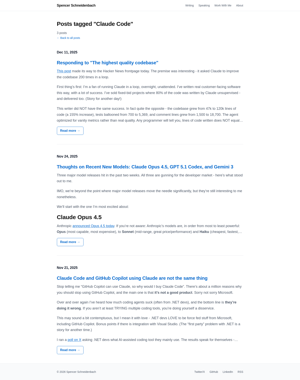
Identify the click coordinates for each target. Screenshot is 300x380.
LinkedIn (228, 371)
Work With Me (222, 5)
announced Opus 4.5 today (93, 226)
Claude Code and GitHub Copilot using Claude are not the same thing (132, 278)
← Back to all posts (68, 37)
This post (64, 71)
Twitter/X (199, 371)
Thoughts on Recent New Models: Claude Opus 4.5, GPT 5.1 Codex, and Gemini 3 (145, 166)
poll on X (74, 340)
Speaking (204, 5)
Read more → (70, 130)
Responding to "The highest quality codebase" (107, 62)
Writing (189, 5)
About (239, 5)
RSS (240, 371)
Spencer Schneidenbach (76, 5)
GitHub (214, 371)
